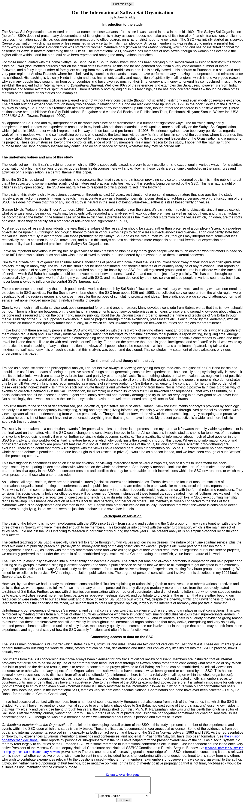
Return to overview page (122, 774)
